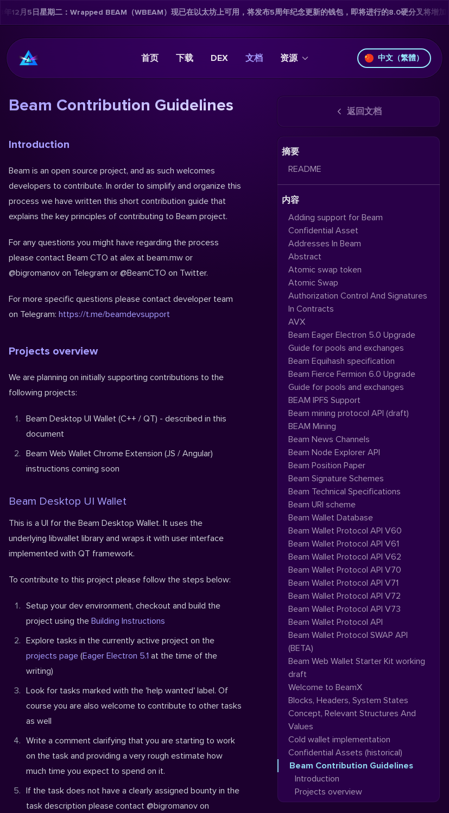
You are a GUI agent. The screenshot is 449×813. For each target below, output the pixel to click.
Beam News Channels (329, 439)
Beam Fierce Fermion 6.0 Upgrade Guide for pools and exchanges (351, 381)
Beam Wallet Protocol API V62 (344, 556)
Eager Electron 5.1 (116, 655)
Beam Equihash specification (341, 361)
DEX (219, 58)
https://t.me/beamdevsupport (114, 314)
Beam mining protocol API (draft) (348, 413)
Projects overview (53, 351)
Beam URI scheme (322, 504)
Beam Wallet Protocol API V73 (344, 609)
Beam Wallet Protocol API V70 (344, 569)
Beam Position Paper (326, 465)
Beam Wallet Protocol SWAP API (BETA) (348, 642)
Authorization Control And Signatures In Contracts (357, 302)
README (304, 169)
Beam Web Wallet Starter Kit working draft (356, 668)
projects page (52, 655)
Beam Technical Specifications (344, 491)
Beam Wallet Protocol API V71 (343, 583)
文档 (254, 58)
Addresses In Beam (324, 243)
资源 (294, 58)
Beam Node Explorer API (334, 452)
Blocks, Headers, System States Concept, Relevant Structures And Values (352, 713)
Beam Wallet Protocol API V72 (344, 596)
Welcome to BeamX (325, 687)
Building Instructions (128, 621)
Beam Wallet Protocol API (335, 622)
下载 (184, 58)
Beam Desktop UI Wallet (68, 501)
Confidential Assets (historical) (345, 752)
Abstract (304, 256)
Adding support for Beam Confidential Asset (335, 224)
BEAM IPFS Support (324, 400)
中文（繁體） (394, 58)
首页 (150, 58)
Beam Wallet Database (330, 517)
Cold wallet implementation (339, 739)
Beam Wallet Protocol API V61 (343, 543)
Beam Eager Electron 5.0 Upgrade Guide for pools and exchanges (351, 341)
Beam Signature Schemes (336, 478)
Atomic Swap (313, 282)
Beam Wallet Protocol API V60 (345, 530)
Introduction (39, 144)
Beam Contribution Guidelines (351, 765)
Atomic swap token (325, 269)
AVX (296, 321)
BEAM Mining (312, 426)
